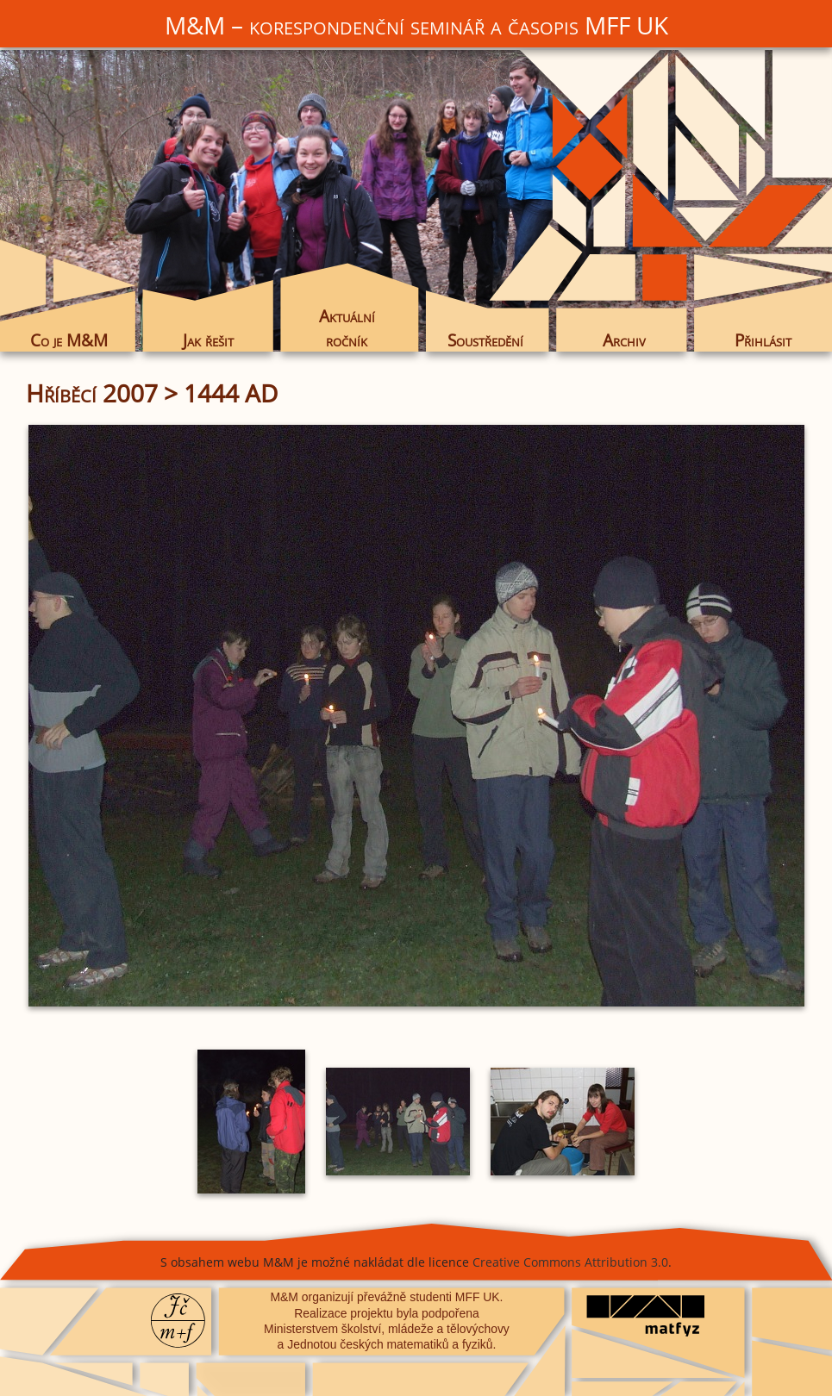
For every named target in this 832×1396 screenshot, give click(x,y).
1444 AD (231, 393)
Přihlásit (763, 340)
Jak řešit (208, 340)
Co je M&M (69, 340)
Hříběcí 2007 (92, 393)
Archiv (624, 340)
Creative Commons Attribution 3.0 (570, 1262)
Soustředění (485, 340)
